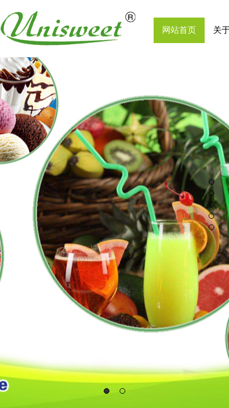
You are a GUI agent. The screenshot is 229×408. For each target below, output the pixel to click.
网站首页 (179, 30)
